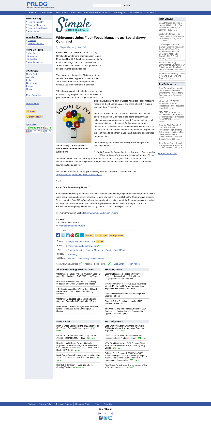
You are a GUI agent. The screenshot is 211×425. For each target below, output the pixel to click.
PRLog (93, 52)
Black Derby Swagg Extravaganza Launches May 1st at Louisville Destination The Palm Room (78, 356)
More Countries (33, 95)
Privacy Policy (45, 404)
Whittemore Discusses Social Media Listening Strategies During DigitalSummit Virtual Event (76, 300)
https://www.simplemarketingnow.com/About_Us (79, 174)
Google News (116, 235)
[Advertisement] (130, 75)
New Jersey (33, 56)
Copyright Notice (83, 404)
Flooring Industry (36, 22)
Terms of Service (64, 404)
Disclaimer (119, 264)
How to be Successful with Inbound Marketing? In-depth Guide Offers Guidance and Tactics (76, 282)
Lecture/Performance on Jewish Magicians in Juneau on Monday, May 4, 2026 (76, 336)
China (29, 89)
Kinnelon (32, 53)
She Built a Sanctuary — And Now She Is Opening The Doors (172, 75)
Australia (30, 77)
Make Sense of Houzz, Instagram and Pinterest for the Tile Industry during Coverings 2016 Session (77, 308)
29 (31, 131)
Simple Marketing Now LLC (73, 47)
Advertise (108, 404)
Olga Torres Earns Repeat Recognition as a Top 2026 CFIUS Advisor (170, 145)
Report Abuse (133, 264)
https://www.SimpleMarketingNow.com (99, 213)
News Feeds (62, 12)
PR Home (32, 12)
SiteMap (32, 404)
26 (42, 131)
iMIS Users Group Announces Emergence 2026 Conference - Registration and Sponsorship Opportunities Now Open (126, 311)
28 (35, 131)
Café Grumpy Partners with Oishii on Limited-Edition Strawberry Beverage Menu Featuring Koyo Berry (125, 328)
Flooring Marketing (36, 25)
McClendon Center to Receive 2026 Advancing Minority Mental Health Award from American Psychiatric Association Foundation (125, 286)
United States (33, 59)
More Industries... (36, 43)
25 (46, 131)
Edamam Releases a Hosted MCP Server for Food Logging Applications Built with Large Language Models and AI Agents (124, 276)
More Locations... (36, 62)
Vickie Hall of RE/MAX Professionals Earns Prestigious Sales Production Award (124, 337)
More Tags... (33, 31)
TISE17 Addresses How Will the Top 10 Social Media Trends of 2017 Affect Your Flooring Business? (76, 291)
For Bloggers (120, 12)
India (28, 80)
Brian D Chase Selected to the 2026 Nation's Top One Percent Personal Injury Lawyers (77, 327)
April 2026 (31, 124)
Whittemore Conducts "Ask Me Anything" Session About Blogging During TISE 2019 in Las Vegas (78, 275)
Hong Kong (31, 83)
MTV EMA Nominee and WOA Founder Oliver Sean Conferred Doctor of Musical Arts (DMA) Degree (125, 345)
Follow (100, 241)
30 (27, 131)
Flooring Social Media (38, 28)
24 (50, 131)
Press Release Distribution (40, 6)
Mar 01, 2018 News (167, 153)
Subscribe (76, 12)
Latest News (46, 12)
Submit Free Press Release (97, 12)
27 (39, 131)
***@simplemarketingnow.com (70, 225)
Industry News (32, 103)
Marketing (32, 40)
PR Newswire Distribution (141, 12)
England (30, 86)
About (97, 404)
